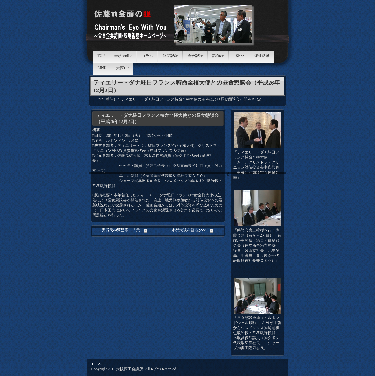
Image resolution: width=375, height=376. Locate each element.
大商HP (122, 68)
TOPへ (96, 364)
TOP (101, 55)
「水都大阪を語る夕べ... (191, 230)
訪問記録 (170, 56)
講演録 (218, 56)
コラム (147, 56)
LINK (102, 68)
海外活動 (262, 56)
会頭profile (123, 56)
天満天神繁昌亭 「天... (125, 230)
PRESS (239, 55)
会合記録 (195, 56)
